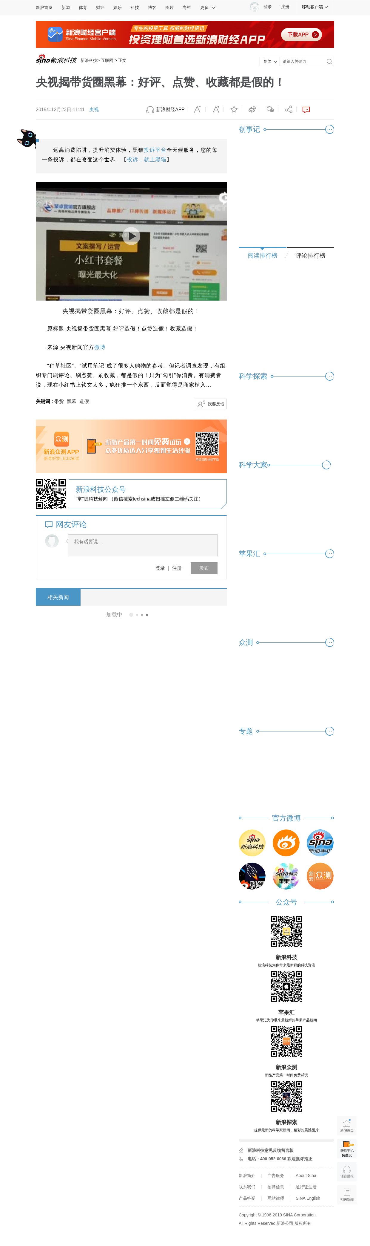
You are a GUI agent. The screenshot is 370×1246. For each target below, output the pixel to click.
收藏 (233, 109)
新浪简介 (247, 1175)
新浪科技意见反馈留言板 (271, 1150)
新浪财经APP (170, 109)
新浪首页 (44, 7)
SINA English (308, 1198)
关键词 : (45, 401)
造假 (84, 401)
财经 (100, 7)
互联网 (107, 60)
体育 (83, 7)
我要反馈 (216, 404)
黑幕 (71, 401)
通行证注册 (306, 1186)
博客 (152, 7)
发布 (204, 568)
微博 (251, 109)
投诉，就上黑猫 (146, 160)
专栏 (187, 7)
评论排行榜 (311, 255)
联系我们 (247, 1186)
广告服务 (275, 1175)
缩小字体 (196, 109)
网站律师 (275, 1198)
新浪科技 (89, 60)
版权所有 (303, 1223)
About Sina (306, 1175)
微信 (269, 109)
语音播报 (347, 1171)
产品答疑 (247, 1198)
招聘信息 (275, 1186)
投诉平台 (155, 150)
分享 (287, 109)
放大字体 (214, 109)
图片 (169, 7)
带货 (59, 401)
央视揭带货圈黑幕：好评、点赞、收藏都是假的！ (131, 311)
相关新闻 (58, 597)
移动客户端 (315, 6)
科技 (135, 7)
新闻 (65, 7)
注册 (285, 6)
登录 (160, 568)
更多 (208, 7)
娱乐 (117, 7)
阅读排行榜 (263, 255)
